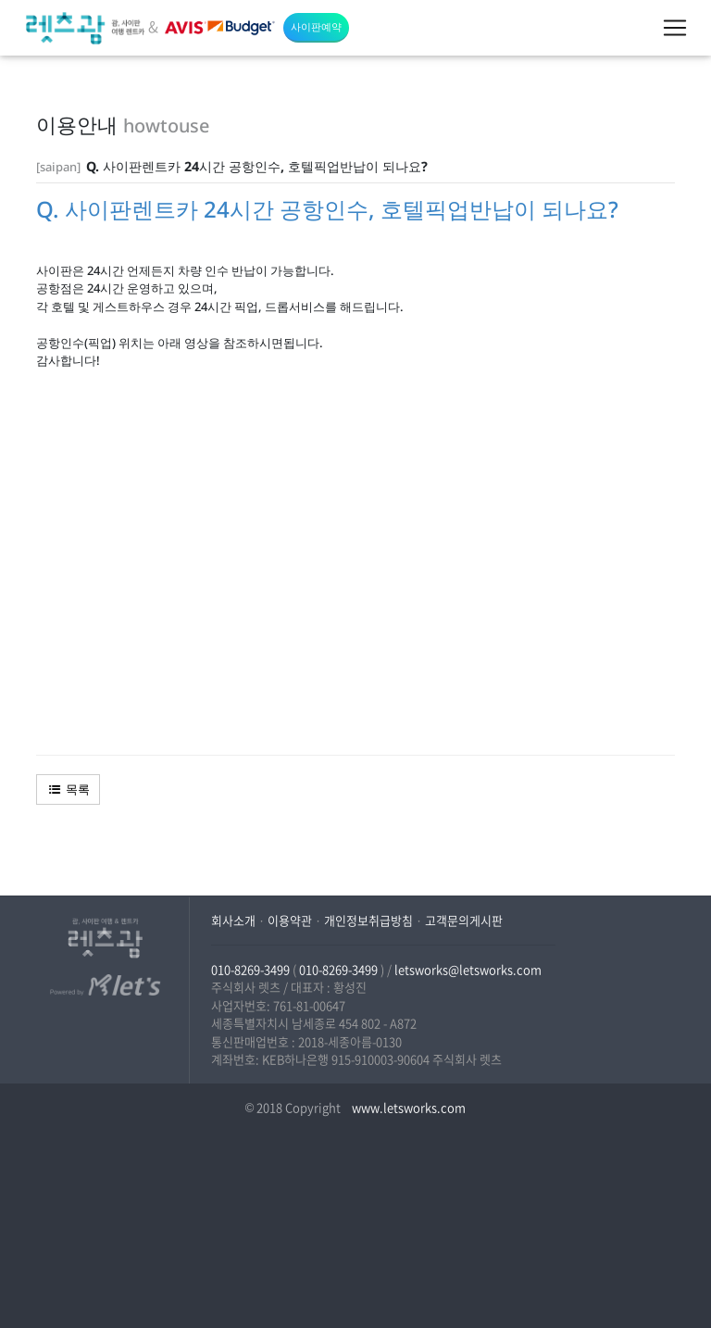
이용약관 (290, 920)
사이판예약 (316, 26)
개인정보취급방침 (368, 920)
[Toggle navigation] (675, 27)
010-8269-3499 (250, 969)
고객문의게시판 (464, 920)
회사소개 (233, 920)
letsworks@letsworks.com (468, 969)
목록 (68, 789)
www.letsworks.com (407, 1107)
